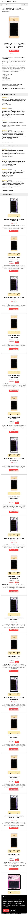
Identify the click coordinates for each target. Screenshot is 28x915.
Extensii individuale (17, 8)
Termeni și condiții (5, 913)
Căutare (24, 4)
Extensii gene (9, 8)
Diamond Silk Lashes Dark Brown (14, 220)
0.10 (13, 9)
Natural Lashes (10, 1)
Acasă (3, 8)
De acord (6, 910)
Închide (13, 910)
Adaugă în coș (14, 50)
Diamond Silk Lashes (6, 9)
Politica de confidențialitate (16, 913)
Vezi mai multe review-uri (8, 142)
